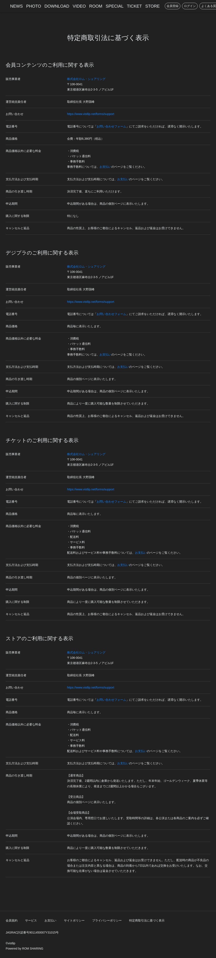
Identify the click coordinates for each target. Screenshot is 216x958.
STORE (152, 6)
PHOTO (33, 6)
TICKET (134, 6)
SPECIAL (114, 6)
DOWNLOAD (57, 6)
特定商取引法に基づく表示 (147, 920)
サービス (31, 920)
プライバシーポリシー (107, 920)
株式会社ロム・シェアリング (86, 79)
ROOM (95, 6)
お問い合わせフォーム (111, 126)
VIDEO (79, 6)
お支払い (105, 166)
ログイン (190, 6)
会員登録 (172, 6)
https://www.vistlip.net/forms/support (90, 114)
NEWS (16, 6)
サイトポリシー (74, 920)
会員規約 (12, 920)
